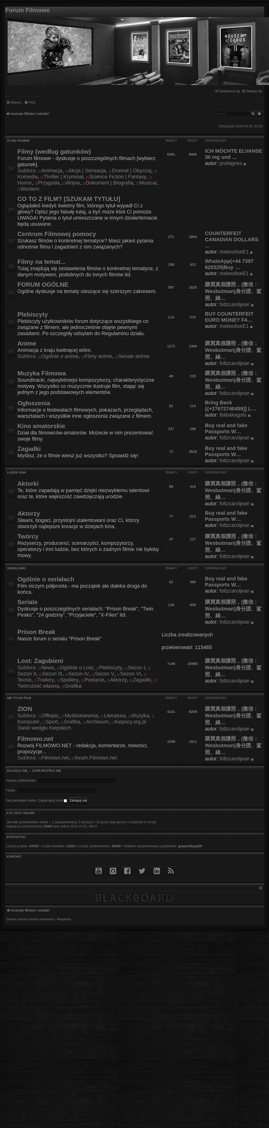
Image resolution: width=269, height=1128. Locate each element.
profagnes (231, 163)
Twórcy (27, 536)
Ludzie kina (16, 472)
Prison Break (36, 631)
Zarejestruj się (46, 770)
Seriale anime (132, 356)
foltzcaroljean (235, 304)
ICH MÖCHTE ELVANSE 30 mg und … (233, 154)
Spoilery (67, 680)
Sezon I (135, 667)
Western (28, 189)
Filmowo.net (35, 738)
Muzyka (138, 716)
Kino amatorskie (41, 426)
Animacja (50, 170)
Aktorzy (28, 513)
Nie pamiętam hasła (21, 800)
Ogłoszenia (33, 403)
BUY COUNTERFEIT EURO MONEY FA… (229, 317)
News (46, 667)
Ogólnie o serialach (45, 579)
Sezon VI (129, 674)
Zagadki (29, 448)
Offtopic (48, 716)
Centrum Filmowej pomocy (56, 233)
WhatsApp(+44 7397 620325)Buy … (229, 264)
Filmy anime (97, 356)
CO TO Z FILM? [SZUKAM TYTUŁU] (68, 198)
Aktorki (28, 483)
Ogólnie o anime (58, 356)
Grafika (72, 686)
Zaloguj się (17, 770)
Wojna (71, 183)
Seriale (27, 602)
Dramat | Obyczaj (130, 170)
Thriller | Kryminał (62, 177)
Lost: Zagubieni (40, 660)
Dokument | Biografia (108, 183)
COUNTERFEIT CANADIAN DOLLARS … (231, 239)
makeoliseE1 (234, 252)
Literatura (113, 716)
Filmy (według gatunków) (54, 151)
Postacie (93, 680)
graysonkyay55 (190, 846)
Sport (50, 722)
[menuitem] (252, 91)
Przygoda (47, 183)
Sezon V (103, 674)
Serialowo (16, 568)
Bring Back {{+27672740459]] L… (230, 406)
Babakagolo (233, 415)
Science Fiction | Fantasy (116, 177)
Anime (26, 343)
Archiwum (95, 722)
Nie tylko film (19, 698)
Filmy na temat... (41, 261)
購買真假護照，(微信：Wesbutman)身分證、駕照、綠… (233, 291)
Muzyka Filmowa (41, 373)
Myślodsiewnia (80, 716)
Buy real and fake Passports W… (226, 428)
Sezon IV (77, 674)
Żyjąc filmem (18, 140)
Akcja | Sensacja (85, 170)
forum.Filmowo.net (94, 758)
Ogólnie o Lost (75, 667)
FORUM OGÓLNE (42, 284)
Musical (146, 183)
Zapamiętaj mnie (52, 800)
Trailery (44, 680)
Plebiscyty (32, 314)
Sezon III (50, 674)
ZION (24, 708)
